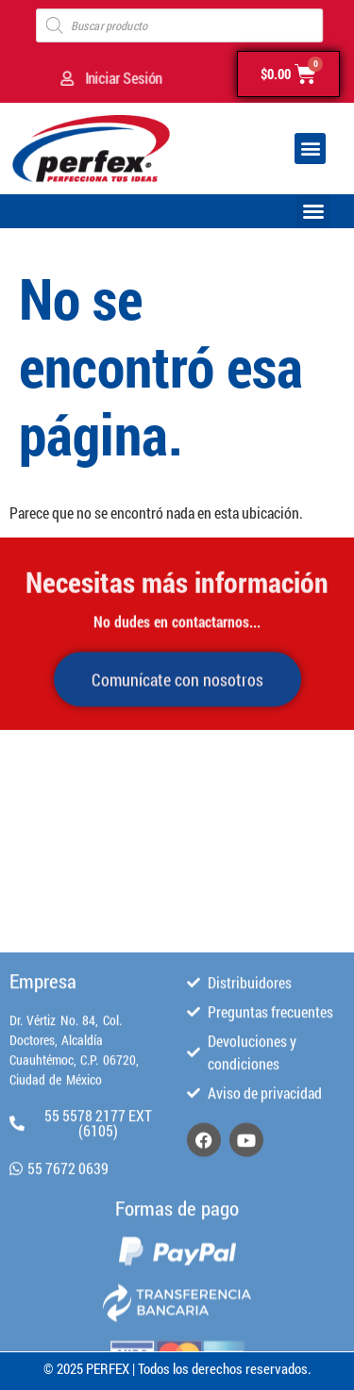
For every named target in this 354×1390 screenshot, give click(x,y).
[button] (310, 148)
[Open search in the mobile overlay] (179, 25)
